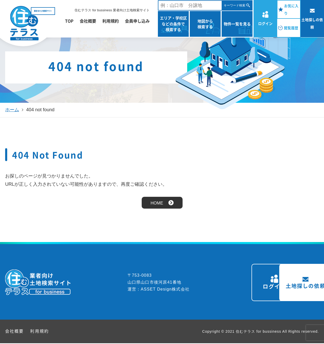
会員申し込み (137, 21)
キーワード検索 (234, 5)
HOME (157, 203)
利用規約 (110, 21)
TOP (69, 21)
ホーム (12, 109)
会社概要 (88, 21)
